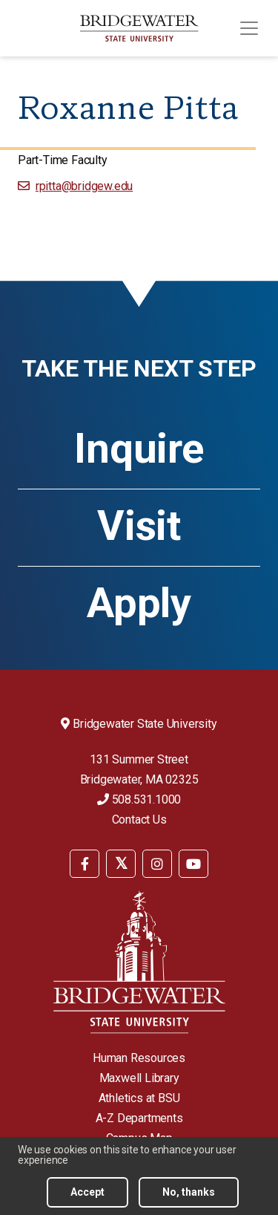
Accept (87, 1192)
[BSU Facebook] (84, 864)
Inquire (138, 448)
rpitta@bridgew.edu (84, 186)
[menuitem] (84, 862)
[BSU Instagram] (157, 864)
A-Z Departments (139, 1118)
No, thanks (188, 1192)
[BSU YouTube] (193, 864)
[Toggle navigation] (249, 28)
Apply (139, 603)
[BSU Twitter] (121, 864)
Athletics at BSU (139, 1098)
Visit (139, 525)
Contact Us (139, 819)
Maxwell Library (139, 1078)
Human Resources (139, 1058)
